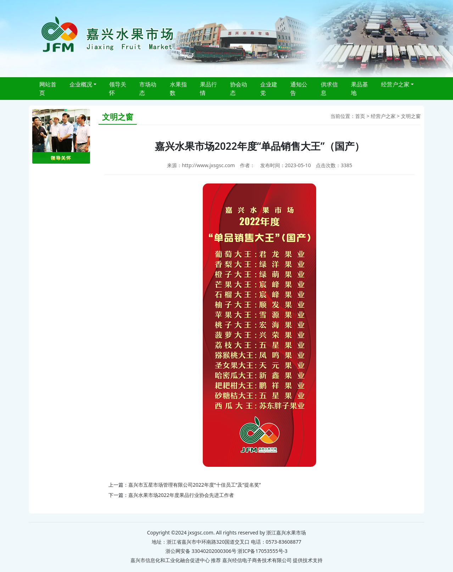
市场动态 (147, 88)
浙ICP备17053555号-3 (262, 551)
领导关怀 (117, 88)
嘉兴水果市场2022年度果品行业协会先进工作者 (181, 495)
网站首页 (47, 88)
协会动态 (238, 88)
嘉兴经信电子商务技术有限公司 (257, 560)
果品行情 (208, 88)
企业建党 (268, 88)
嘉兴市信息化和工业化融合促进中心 (170, 560)
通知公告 (298, 88)
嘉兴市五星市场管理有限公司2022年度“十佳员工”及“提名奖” (194, 484)
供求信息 (329, 88)
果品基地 (359, 88)
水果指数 (178, 88)
